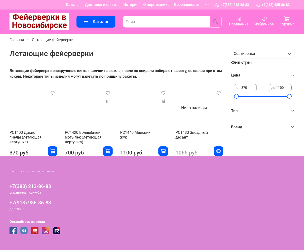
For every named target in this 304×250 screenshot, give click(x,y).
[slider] (236, 96)
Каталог (73, 4)
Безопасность (186, 4)
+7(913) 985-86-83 (272, 4)
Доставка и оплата (102, 4)
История (130, 4)
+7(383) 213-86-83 (231, 4)
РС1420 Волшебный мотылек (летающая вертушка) (83, 137)
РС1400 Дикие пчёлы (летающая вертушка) (26, 137)
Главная (17, 40)
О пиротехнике (156, 4)
